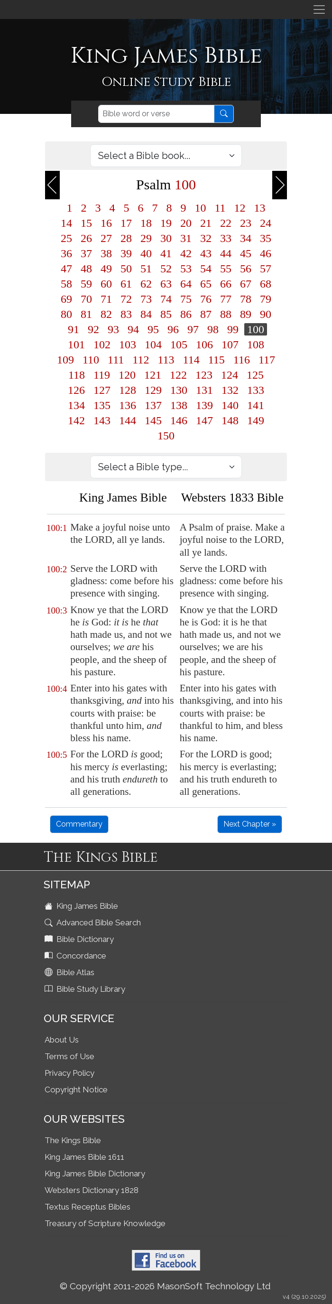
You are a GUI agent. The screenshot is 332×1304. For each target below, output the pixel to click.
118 (76, 375)
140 (230, 405)
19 (166, 223)
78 (245, 299)
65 (205, 284)
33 (225, 238)
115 (216, 360)
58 (66, 284)
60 (106, 284)
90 (265, 314)
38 (106, 253)
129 (153, 390)
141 (255, 405)
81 (86, 314)
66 (225, 284)
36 (66, 253)
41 (166, 253)
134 (76, 405)
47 (66, 268)
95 (153, 329)
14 (66, 223)
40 (146, 253)
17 (126, 223)
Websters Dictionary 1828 (91, 1190)
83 (126, 314)
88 (225, 314)
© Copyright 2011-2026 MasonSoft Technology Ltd (165, 1286)
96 (173, 329)
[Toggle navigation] (319, 9)
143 (102, 420)
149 (255, 420)
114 (191, 360)
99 (232, 329)
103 (127, 344)
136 (127, 405)
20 (185, 223)
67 (245, 284)
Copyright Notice (76, 1089)
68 (265, 284)
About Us (62, 1039)
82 (106, 314)
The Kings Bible (73, 1140)
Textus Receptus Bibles (87, 1206)
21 (205, 223)
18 (146, 223)
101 (76, 344)
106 (204, 344)
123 (204, 375)
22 (225, 223)
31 (185, 238)
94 (133, 329)
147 (204, 420)
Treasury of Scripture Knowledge (105, 1223)
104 (153, 344)
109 (65, 360)
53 (185, 268)
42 (185, 253)
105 (178, 344)
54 (205, 268)
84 (146, 314)
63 (166, 284)
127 (102, 390)
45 (245, 253)
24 (265, 223)
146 (178, 420)
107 (230, 344)
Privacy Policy (69, 1073)
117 (267, 360)
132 (230, 390)
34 (245, 238)
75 (185, 299)
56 (245, 268)
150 (166, 435)
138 (178, 405)
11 (220, 208)
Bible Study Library (86, 989)
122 (178, 375)
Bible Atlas (70, 972)
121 (152, 375)
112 (140, 360)
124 (229, 375)
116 (242, 360)
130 (178, 390)
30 (166, 238)
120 (127, 375)
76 (205, 299)
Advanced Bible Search (94, 922)
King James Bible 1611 (84, 1157)
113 (166, 360)
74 (166, 299)
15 (86, 223)
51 (146, 268)
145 (153, 420)
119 (102, 375)
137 (153, 405)
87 (205, 314)
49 (106, 268)
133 (255, 390)
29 (146, 238)
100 (255, 329)
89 (245, 314)
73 (146, 299)
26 (86, 238)
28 (126, 238)
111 (116, 360)
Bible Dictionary (80, 939)
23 (245, 223)
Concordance (76, 955)
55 (225, 268)
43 (205, 253)
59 (86, 284)
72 (126, 299)
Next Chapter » (249, 824)
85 (166, 314)
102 (102, 344)
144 (127, 420)
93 (113, 329)
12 (240, 208)
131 (204, 390)
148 (230, 420)
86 (185, 314)
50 (126, 268)
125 (255, 375)
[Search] (156, 114)
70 (86, 299)
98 (212, 329)
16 (106, 223)
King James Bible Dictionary (95, 1173)
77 (225, 299)
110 (91, 360)
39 (126, 253)
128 (127, 390)
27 (106, 238)
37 (86, 253)
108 (255, 344)
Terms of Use (69, 1056)
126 (76, 390)
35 (265, 238)
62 (146, 284)
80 (66, 314)
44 (225, 253)
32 (205, 238)
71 (106, 299)
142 (76, 420)
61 (126, 284)
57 (265, 268)
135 (102, 405)
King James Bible (82, 906)
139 (204, 405)
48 (86, 268)
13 (259, 208)
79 (265, 299)
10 (200, 208)
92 (93, 329)
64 (185, 284)
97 (193, 329)
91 (73, 329)
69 (66, 299)
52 (166, 268)
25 (66, 238)
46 (265, 253)
